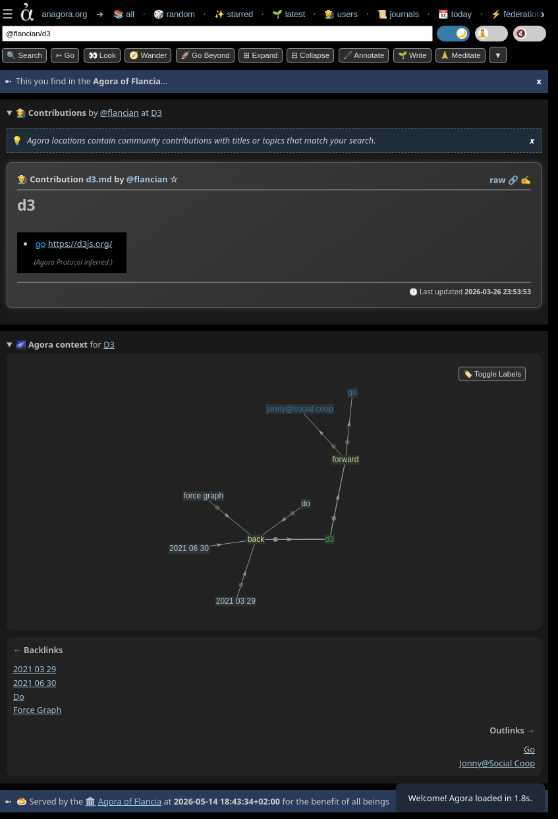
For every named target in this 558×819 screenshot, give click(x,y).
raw (497, 180)
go (41, 244)
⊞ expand (260, 55)
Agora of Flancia (129, 801)
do (18, 696)
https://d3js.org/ (80, 244)
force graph (37, 710)
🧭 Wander (148, 55)
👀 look (102, 55)
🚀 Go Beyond (205, 55)
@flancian (119, 113)
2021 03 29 (34, 669)
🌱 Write (412, 55)
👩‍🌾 (22, 179)
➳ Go (64, 55)
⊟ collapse (310, 55)
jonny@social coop (497, 763)
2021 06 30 (34, 683)
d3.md (99, 179)
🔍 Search (24, 55)
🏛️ (90, 801)
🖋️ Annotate (364, 55)
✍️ (525, 180)
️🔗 (513, 180)
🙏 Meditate (460, 55)
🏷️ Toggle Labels (492, 374)
